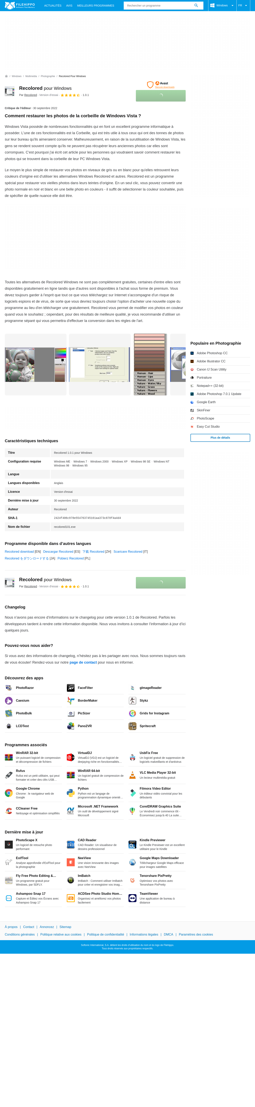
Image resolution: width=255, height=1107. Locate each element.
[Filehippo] (20, 5)
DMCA (168, 934)
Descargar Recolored (58, 551)
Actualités (52, 5)
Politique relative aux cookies (60, 934)
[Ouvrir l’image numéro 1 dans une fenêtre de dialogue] (100, 364)
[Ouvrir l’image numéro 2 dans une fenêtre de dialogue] (150, 364)
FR (243, 5)
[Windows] (17, 76)
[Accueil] (6, 76)
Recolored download (19, 551)
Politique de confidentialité (105, 934)
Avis (69, 5)
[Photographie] (48, 76)
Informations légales (144, 934)
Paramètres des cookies (196, 934)
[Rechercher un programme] (196, 6)
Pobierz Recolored (71, 558)
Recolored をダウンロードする (27, 558)
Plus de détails (220, 437)
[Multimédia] (31, 76)
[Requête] (163, 6)
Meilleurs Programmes (95, 5)
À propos (11, 927)
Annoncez (47, 927)
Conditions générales (20, 934)
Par (28, 95)
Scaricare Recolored (128, 551)
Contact (28, 927)
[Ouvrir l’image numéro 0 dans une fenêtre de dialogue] (36, 364)
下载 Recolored (93, 551)
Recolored (45, 88)
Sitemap (65, 927)
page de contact (83, 662)
